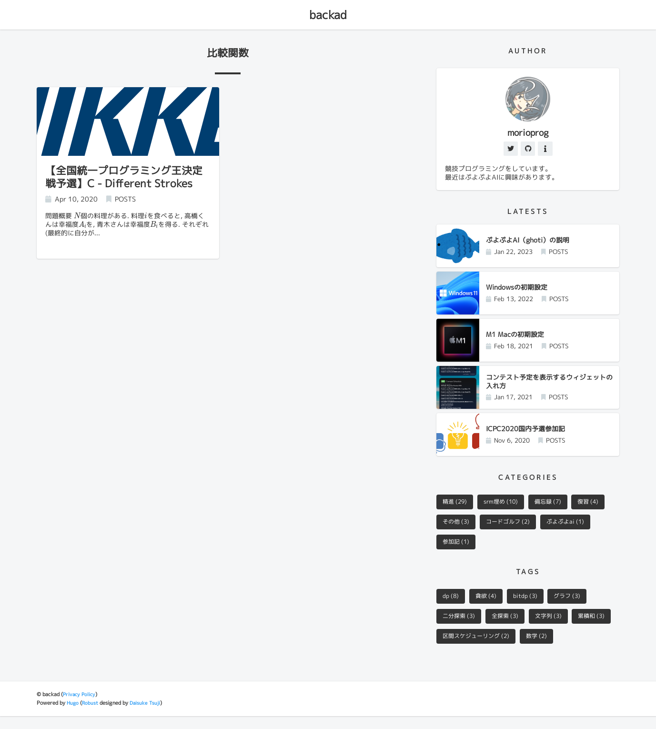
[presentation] (77, 216)
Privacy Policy (80, 707)
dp (452, 607)
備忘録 (555, 511)
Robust (91, 715)
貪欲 (489, 607)
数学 (590, 649)
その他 (457, 531)
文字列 (556, 628)
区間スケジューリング (525, 649)
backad (328, 15)
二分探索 (460, 628)
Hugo (73, 715)
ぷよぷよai (574, 531)
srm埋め (505, 511)
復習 (598, 511)
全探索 (510, 628)
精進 (456, 511)
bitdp (531, 607)
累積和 (457, 649)
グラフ (576, 607)
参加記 (457, 552)
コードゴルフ (513, 531)
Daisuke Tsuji (147, 715)
